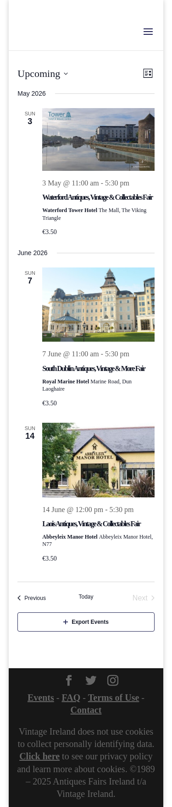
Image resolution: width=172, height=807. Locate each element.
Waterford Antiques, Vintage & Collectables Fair (97, 197)
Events (41, 697)
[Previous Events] (31, 598)
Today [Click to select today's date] (85, 597)
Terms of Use (113, 697)
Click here (39, 756)
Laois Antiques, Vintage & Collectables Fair (91, 524)
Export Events (86, 622)
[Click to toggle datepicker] (42, 73)
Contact (86, 710)
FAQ (70, 697)
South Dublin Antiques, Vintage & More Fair (93, 368)
